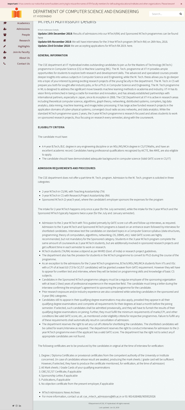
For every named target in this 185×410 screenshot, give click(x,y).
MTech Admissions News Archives (61, 392)
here (40, 37)
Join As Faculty (16, 52)
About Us (16, 58)
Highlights (16, 46)
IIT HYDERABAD (42, 16)
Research (16, 40)
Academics (16, 23)
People (16, 35)
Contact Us (16, 64)
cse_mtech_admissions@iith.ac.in (102, 396)
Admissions (16, 29)
